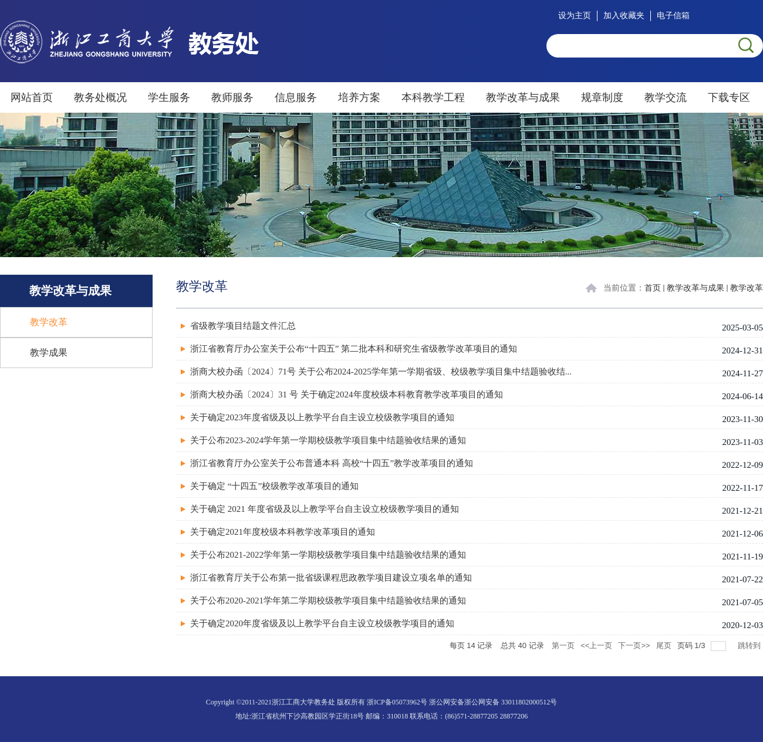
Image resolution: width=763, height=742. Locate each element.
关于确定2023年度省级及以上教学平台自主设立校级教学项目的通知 (322, 417)
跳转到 (750, 645)
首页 (652, 288)
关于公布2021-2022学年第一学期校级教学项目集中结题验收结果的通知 (328, 554)
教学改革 (746, 288)
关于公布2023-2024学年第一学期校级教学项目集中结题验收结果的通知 (328, 440)
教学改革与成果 (523, 97)
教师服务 (232, 97)
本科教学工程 (433, 97)
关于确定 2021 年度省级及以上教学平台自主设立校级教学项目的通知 (324, 509)
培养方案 (359, 97)
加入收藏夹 (623, 15)
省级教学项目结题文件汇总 (243, 325)
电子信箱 (673, 15)
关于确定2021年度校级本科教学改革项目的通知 (282, 532)
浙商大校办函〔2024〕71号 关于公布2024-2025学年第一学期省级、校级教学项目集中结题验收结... (381, 371)
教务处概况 (100, 97)
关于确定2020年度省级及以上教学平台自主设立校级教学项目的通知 (322, 623)
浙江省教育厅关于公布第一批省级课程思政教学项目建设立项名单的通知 (331, 577)
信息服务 (296, 97)
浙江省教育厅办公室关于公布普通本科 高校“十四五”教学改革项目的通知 (331, 463)
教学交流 (665, 97)
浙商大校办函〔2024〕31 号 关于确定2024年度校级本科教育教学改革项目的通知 (346, 394)
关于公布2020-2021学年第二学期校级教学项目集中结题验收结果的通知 (328, 600)
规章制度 (602, 97)
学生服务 (169, 97)
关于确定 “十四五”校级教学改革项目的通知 (274, 486)
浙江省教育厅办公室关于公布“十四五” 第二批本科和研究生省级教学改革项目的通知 (353, 348)
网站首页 (32, 97)
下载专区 (729, 97)
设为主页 (574, 15)
